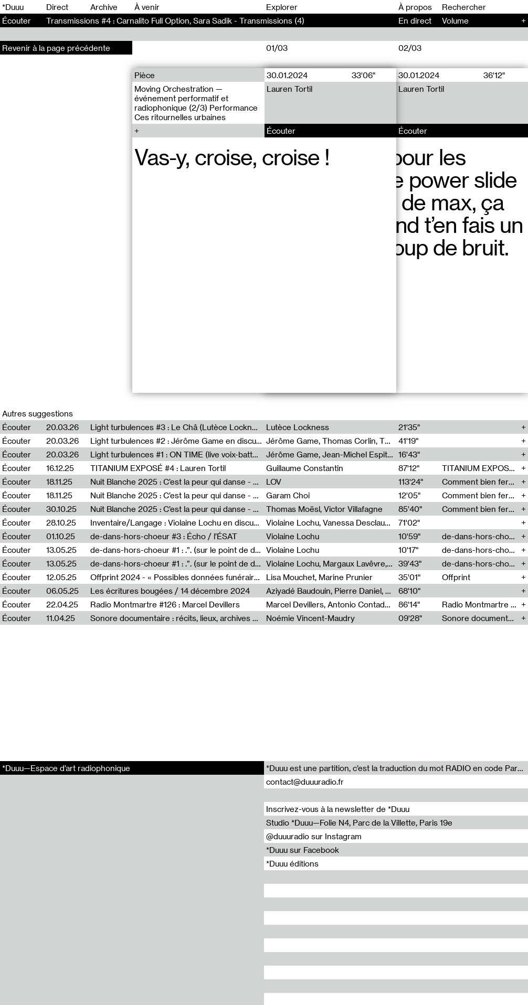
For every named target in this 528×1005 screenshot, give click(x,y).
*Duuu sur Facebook (302, 849)
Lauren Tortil (289, 88)
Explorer (282, 7)
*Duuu (13, 7)
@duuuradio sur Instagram (314, 836)
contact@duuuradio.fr (305, 781)
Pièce (144, 75)
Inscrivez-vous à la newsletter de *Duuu (337, 809)
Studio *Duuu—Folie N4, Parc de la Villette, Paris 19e (359, 822)
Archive (104, 7)
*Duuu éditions (292, 863)
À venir (147, 7)
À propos (415, 7)
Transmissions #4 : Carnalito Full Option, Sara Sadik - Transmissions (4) (175, 20)
